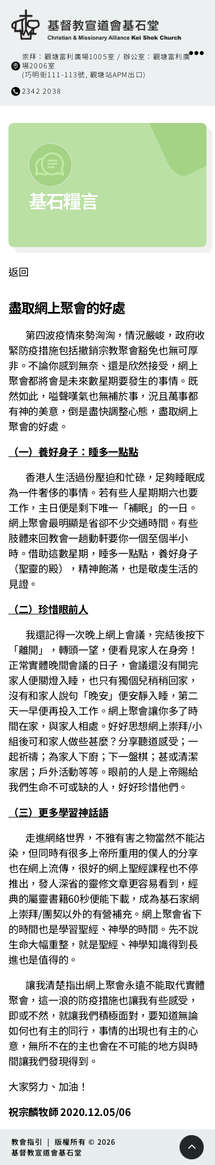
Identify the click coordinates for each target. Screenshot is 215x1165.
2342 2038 (41, 91)
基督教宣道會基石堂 (46, 1152)
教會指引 (27, 1141)
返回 (18, 271)
